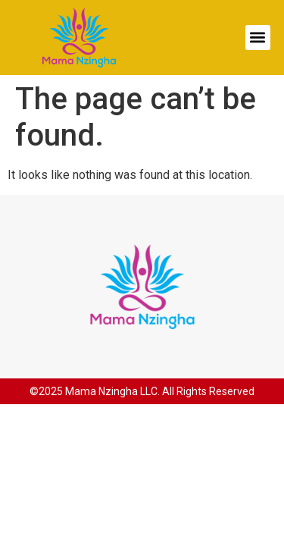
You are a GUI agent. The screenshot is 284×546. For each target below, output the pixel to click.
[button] (257, 37)
